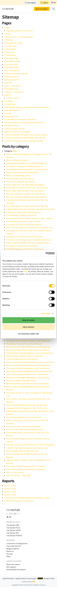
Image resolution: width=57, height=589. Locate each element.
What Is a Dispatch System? (17, 160)
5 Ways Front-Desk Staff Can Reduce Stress (23, 212)
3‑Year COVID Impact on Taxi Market (18, 501)
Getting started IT (11, 76)
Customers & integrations (16, 543)
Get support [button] (31, 3)
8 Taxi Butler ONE (11, 58)
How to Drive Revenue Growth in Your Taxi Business (27, 374)
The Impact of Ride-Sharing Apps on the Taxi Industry (28, 368)
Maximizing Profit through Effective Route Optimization (29, 371)
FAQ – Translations (11, 70)
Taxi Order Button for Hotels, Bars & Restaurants (24, 122)
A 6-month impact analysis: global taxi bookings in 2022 (26, 498)
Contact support (13, 98)
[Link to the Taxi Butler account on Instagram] (18, 514)
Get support (11, 567)
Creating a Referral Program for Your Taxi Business (26, 408)
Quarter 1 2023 (10, 494)
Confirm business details (14, 128)
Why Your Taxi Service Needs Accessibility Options (26, 197)
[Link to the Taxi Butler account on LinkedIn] (14, 514)
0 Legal (7, 27)
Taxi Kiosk (8, 101)
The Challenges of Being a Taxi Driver (21, 215)
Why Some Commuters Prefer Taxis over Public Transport (29, 218)
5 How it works (10, 49)
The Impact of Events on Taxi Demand (21, 246)
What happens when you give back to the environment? (26, 107)
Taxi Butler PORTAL (14, 536)
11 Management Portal (13, 43)
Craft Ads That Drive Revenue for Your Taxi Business (27, 448)
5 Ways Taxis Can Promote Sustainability (22, 172)
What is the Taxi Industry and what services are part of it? (29, 227)
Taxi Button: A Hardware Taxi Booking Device (24, 166)
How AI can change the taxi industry (20, 181)
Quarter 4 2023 (10, 485)
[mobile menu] (53, 8)
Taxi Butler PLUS (13, 528)
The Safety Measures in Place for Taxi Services (25, 249)
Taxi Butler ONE (12, 525)
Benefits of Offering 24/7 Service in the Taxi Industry (27, 383)
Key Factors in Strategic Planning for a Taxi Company (27, 377)
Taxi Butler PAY (12, 533)
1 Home (7, 34)
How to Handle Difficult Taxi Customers (22, 451)
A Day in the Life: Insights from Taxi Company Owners (28, 243)
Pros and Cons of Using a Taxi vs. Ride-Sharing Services (28, 240)
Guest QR (8, 82)
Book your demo (13, 564)
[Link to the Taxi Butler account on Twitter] (10, 514)
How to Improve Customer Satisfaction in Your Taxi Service (30, 362)
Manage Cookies (49, 578)
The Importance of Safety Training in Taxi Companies (28, 341)
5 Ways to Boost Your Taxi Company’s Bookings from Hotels (30, 209)
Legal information (8, 578)
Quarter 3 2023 (10, 488)
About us (10, 551)
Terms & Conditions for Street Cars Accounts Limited (25, 135)
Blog (15, 151)
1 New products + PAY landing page (18, 37)
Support (7, 95)
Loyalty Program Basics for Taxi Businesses (23, 417)
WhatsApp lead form (12, 110)
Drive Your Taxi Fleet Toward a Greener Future (24, 429)
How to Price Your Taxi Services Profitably (23, 426)
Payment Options (11, 116)
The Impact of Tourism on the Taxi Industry (24, 224)
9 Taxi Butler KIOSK (12, 61)
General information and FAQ (16, 73)
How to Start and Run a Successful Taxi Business (25, 469)
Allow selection (28, 327)
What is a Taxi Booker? (15, 472)
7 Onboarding (9, 55)
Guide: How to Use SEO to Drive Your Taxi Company (27, 187)
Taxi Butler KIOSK (13, 530)
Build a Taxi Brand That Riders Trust (21, 380)
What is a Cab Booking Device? (18, 175)
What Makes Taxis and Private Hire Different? (24, 344)
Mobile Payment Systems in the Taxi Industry (24, 356)
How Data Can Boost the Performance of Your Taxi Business (30, 445)
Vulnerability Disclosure (16, 569)
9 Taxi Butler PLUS (11, 67)
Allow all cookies (28, 320)
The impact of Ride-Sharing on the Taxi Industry (25, 466)
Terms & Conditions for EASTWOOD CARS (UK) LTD (24, 138)
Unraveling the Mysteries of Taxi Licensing (23, 221)
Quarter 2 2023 (10, 491)
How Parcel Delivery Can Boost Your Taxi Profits (25, 194)
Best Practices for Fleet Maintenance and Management (28, 347)
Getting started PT (11, 79)
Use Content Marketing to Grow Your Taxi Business (26, 405)
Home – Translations (12, 86)
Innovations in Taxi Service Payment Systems (24, 236)
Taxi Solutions (10, 104)
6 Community (9, 52)
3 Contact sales (10, 46)
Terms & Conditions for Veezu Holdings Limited (23, 141)
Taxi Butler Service (11, 125)
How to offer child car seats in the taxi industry (25, 191)
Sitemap (7, 113)
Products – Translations (14, 92)
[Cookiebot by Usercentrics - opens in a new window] (46, 253)
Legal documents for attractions (19, 31)
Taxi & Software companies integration (20, 119)
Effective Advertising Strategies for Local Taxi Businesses (29, 353)
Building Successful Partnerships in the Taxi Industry (27, 350)
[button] (44, 2)
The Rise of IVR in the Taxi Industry (20, 178)
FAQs (8, 556)
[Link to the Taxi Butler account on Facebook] (7, 514)
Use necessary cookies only (28, 334)
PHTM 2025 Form (11, 89)
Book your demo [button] (42, 9)
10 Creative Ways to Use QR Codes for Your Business (27, 206)
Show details (46, 313)
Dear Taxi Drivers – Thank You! (18, 475)
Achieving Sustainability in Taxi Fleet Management (26, 163)
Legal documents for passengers (17, 131)
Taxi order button (13, 546)
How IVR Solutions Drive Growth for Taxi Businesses (27, 169)
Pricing (9, 554)
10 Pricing (8, 40)
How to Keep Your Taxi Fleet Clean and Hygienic (25, 184)
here (25, 271)
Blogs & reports (12, 549)
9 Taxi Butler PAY (11, 64)
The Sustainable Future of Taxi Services (22, 359)
